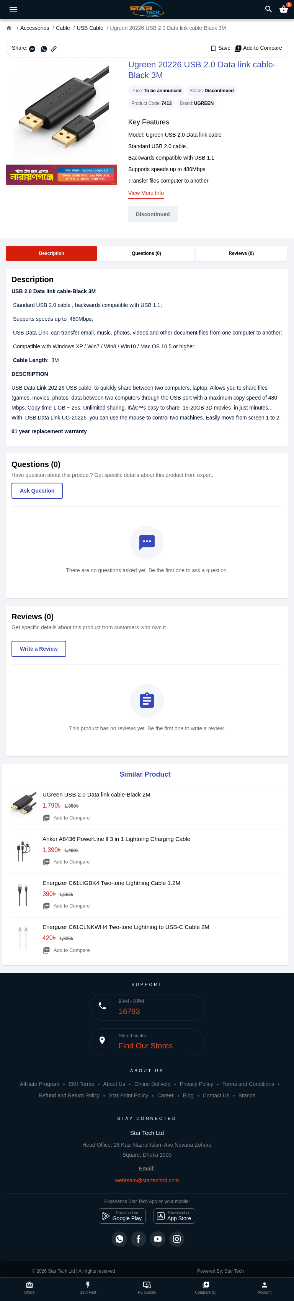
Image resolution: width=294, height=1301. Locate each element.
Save (219, 48)
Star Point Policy (128, 1095)
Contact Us (216, 1095)
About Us (114, 1084)
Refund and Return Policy (69, 1095)
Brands (246, 1095)
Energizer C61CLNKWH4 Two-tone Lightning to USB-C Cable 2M (125, 927)
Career (165, 1095)
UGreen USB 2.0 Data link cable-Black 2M (96, 794)
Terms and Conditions (248, 1084)
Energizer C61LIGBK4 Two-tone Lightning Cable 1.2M (111, 883)
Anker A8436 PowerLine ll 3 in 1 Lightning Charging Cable (116, 839)
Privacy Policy (196, 1084)
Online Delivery (152, 1084)
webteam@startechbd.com (147, 1180)
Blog (188, 1095)
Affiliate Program (39, 1084)
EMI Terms (81, 1084)
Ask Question (37, 491)
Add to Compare (258, 48)
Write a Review (39, 649)
